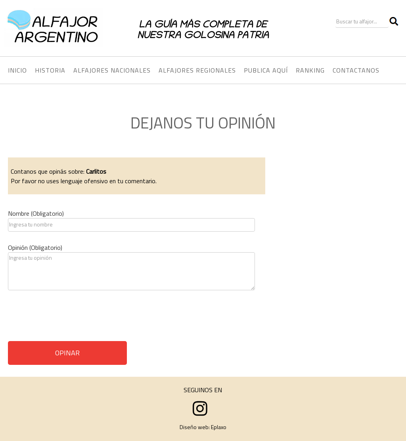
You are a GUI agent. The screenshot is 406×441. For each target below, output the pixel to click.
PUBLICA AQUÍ (266, 70)
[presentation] (68, 318)
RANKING (310, 70)
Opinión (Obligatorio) (35, 247)
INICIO (17, 70)
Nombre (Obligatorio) (36, 213)
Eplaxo (218, 427)
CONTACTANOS (356, 70)
